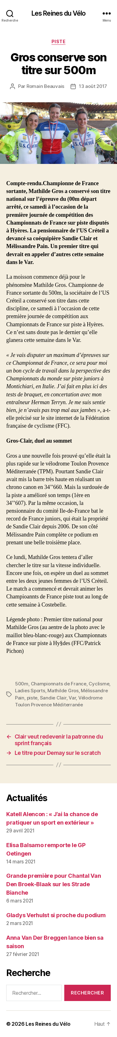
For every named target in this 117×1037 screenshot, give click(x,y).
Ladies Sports (30, 691)
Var (72, 698)
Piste (58, 41)
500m (21, 684)
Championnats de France (58, 684)
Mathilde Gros (63, 691)
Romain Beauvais (45, 86)
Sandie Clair (53, 698)
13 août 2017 (93, 86)
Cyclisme (99, 684)
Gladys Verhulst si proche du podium (56, 915)
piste (32, 698)
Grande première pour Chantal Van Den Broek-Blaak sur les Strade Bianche (53, 884)
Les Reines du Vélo (58, 13)
